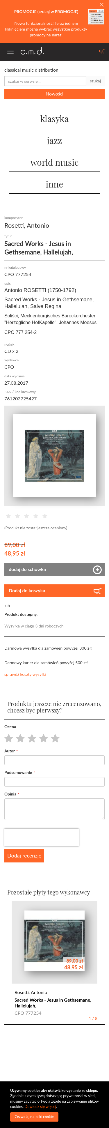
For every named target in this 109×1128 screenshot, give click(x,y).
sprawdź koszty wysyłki (25, 674)
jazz (54, 140)
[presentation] (41, 837)
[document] (55, 1105)
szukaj (95, 80)
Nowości (54, 93)
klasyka (54, 118)
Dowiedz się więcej (40, 1106)
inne (54, 184)
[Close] (101, 5)
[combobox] (45, 81)
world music (54, 162)
